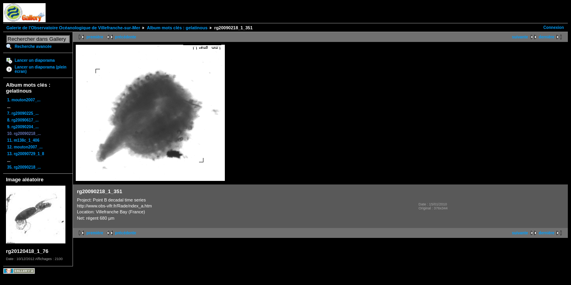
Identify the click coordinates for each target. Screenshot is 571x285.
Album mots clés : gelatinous (177, 27)
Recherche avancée (33, 46)
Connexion (553, 27)
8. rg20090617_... (23, 120)
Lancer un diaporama (35, 60)
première (94, 37)
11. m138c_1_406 (23, 140)
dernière (546, 37)
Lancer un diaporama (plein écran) (41, 69)
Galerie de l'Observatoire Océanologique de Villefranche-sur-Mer (73, 27)
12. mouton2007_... (24, 147)
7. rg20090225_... (23, 113)
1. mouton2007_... (23, 100)
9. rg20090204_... (23, 127)
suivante (520, 37)
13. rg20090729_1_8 (25, 154)
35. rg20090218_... (24, 167)
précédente (125, 37)
